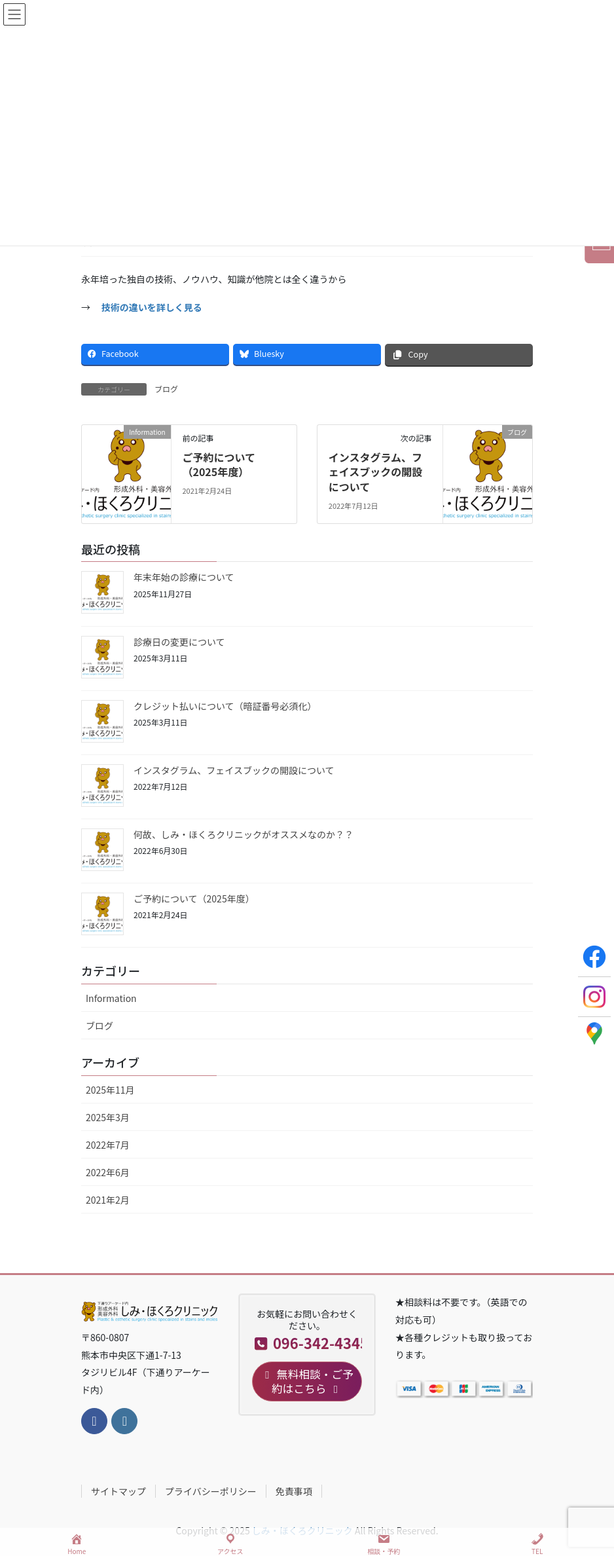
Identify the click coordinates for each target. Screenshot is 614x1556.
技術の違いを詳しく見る (151, 307)
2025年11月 (110, 1089)
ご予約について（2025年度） (218, 464)
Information (111, 998)
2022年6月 (108, 1172)
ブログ (166, 388)
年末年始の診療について (184, 577)
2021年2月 (108, 1199)
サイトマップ (118, 1491)
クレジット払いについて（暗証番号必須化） (225, 706)
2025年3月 (108, 1117)
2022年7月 (108, 1144)
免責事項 (294, 1491)
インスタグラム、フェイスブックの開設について (376, 471)
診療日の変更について (179, 641)
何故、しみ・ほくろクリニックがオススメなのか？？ (243, 834)
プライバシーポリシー (211, 1491)
